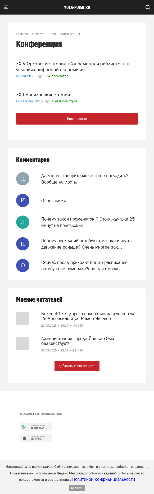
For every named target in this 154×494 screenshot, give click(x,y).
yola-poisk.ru (77, 7)
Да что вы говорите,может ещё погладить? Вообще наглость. (84, 179)
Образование (28, 101)
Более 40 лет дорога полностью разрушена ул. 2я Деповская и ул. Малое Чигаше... (88, 316)
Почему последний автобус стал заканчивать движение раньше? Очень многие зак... (86, 244)
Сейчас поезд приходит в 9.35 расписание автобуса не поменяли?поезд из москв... (84, 265)
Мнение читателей (39, 300)
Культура (25, 76)
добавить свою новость (77, 366)
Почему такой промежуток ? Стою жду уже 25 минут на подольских (88, 222)
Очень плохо (53, 200)
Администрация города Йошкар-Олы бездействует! (77, 341)
